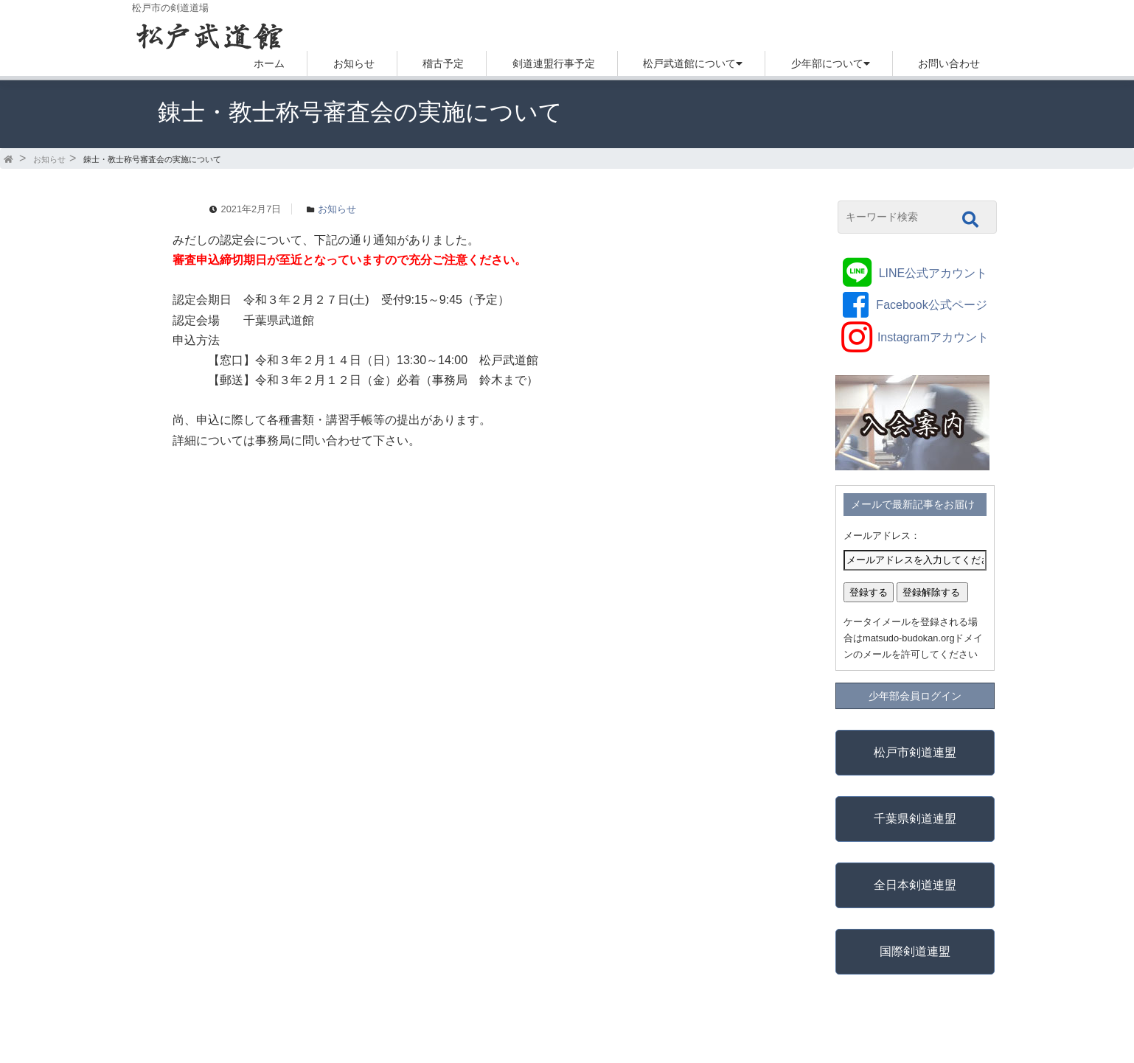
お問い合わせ (949, 63)
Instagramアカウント (933, 337)
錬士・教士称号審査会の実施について (152, 159)
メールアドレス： (881, 535)
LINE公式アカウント (933, 273)
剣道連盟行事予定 (553, 63)
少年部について (827, 63)
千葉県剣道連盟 (915, 818)
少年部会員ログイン (915, 696)
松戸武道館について (689, 63)
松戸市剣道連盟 (915, 752)
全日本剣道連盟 (915, 885)
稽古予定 (443, 63)
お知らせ (354, 63)
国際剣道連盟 (915, 951)
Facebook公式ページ (931, 305)
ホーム (269, 63)
